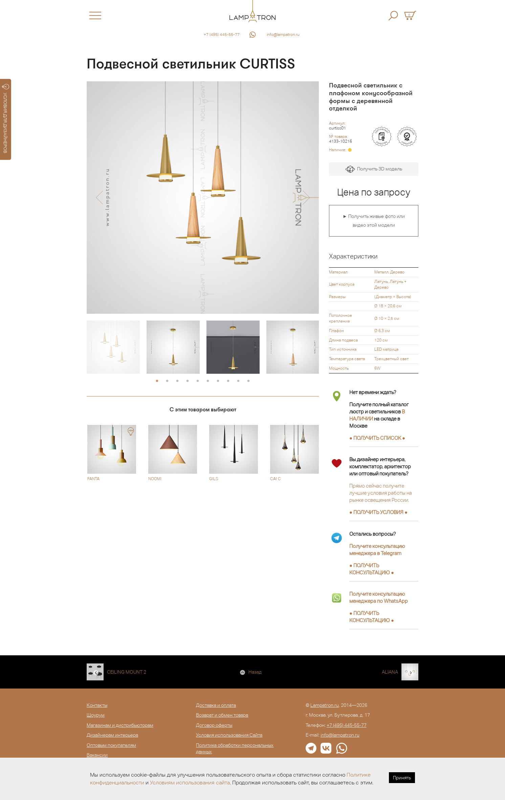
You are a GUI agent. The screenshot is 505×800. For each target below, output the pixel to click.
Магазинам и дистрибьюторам (120, 725)
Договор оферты (214, 725)
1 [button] (157, 381)
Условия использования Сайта (229, 735)
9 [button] (238, 381)
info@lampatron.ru (283, 34)
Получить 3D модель (374, 169)
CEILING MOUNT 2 (126, 672)
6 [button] (207, 381)
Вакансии (97, 755)
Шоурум (96, 715)
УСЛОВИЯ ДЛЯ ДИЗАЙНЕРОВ (5, 118)
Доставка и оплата (216, 705)
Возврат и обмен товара (222, 715)
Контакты (97, 705)
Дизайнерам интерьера (112, 735)
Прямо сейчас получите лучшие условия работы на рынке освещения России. (380, 493)
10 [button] (248, 381)
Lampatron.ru (324, 705)
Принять (402, 777)
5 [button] (197, 381)
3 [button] (177, 381)
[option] (203, 197)
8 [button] (228, 381)
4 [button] (187, 381)
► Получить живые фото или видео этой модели (374, 220)
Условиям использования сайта (190, 782)
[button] (99, 197)
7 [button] (218, 381)
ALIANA (390, 672)
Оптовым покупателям (111, 745)
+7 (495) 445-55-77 (222, 34)
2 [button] (167, 381)
